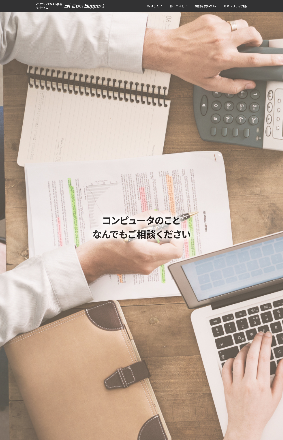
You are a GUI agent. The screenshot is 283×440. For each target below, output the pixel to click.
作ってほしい (179, 6)
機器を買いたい (205, 6)
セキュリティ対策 (235, 6)
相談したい (154, 6)
